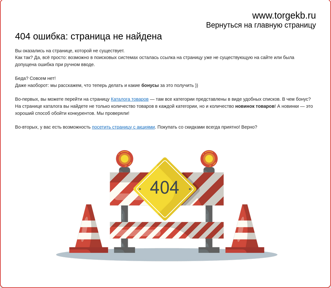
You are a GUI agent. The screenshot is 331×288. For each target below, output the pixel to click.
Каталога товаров (130, 99)
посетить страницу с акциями (123, 127)
